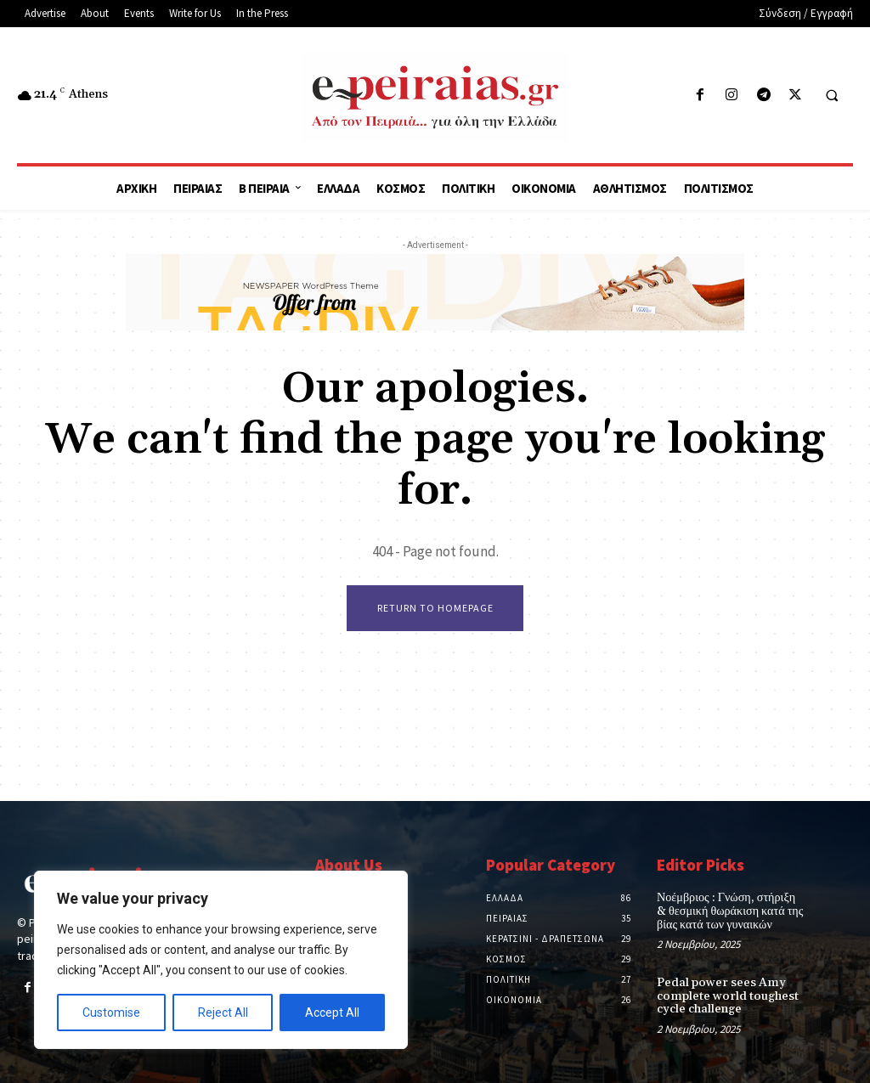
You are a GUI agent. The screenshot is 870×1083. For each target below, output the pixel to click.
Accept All (332, 1012)
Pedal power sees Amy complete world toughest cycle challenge (725, 996)
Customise (111, 1012)
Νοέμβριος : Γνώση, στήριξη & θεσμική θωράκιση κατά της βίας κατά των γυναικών (729, 912)
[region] (221, 960)
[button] (832, 96)
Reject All (223, 1012)
